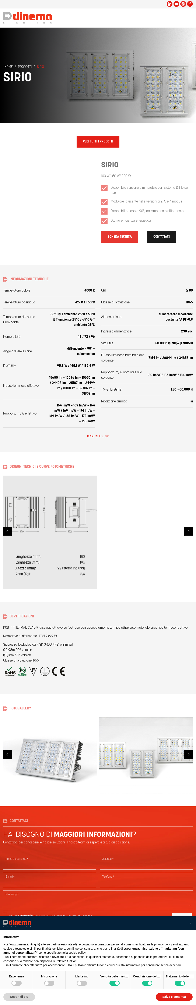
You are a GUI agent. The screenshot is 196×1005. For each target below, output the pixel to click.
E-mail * (10, 876)
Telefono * (108, 876)
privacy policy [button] (163, 944)
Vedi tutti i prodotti (98, 141)
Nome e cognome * (17, 859)
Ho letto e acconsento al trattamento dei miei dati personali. (50, 916)
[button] (190, 923)
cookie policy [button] (77, 952)
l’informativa (25, 916)
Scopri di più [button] (19, 996)
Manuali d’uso (98, 436)
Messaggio (12, 894)
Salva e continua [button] (174, 996)
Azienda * (108, 859)
